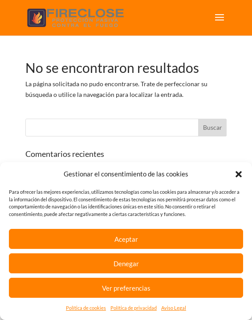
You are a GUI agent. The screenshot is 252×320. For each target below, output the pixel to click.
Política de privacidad (133, 308)
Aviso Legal (173, 308)
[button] (238, 174)
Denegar (126, 264)
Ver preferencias (126, 288)
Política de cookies (86, 308)
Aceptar (126, 239)
